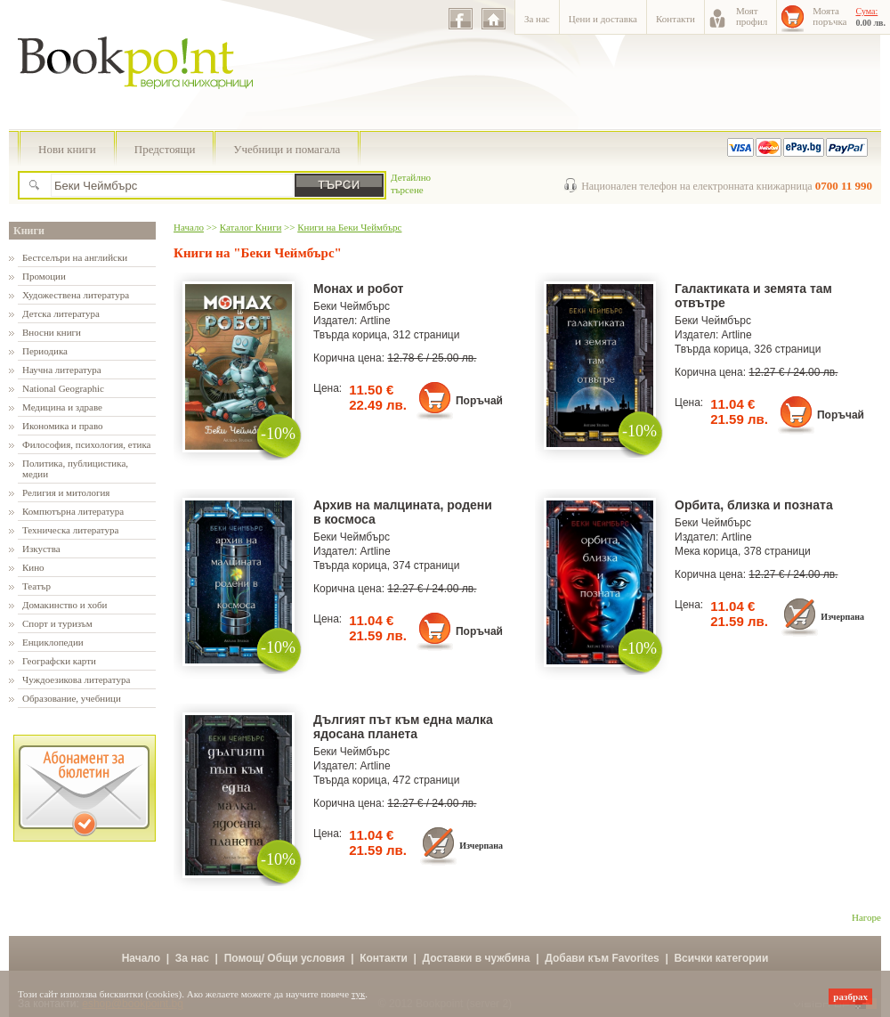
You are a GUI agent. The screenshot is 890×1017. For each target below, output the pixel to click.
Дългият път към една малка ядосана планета (403, 726)
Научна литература (61, 369)
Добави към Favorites (602, 958)
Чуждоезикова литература (76, 679)
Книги (28, 230)
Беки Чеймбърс (351, 306)
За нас (537, 18)
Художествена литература (75, 294)
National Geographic (63, 388)
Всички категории (721, 958)
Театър (36, 586)
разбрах (850, 996)
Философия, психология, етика (86, 444)
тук (359, 994)
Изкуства (41, 548)
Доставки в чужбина (476, 958)
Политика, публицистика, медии (75, 468)
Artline (375, 320)
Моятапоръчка (829, 16)
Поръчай (479, 401)
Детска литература (61, 313)
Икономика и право (62, 425)
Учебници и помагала (286, 149)
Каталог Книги (250, 227)
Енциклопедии (53, 642)
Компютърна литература (73, 511)
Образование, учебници (71, 698)
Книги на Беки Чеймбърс (349, 227)
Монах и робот (358, 288)
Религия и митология (65, 492)
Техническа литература (70, 530)
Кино (33, 567)
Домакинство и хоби (64, 604)
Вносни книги (51, 332)
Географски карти (59, 660)
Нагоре (866, 917)
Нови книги (67, 149)
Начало (189, 227)
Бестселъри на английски (74, 257)
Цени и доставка (603, 18)
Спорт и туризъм (57, 623)
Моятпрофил (751, 16)
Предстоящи (165, 149)
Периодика (45, 351)
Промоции (44, 276)
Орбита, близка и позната (754, 505)
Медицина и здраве (62, 407)
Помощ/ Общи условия (284, 958)
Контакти (675, 18)
